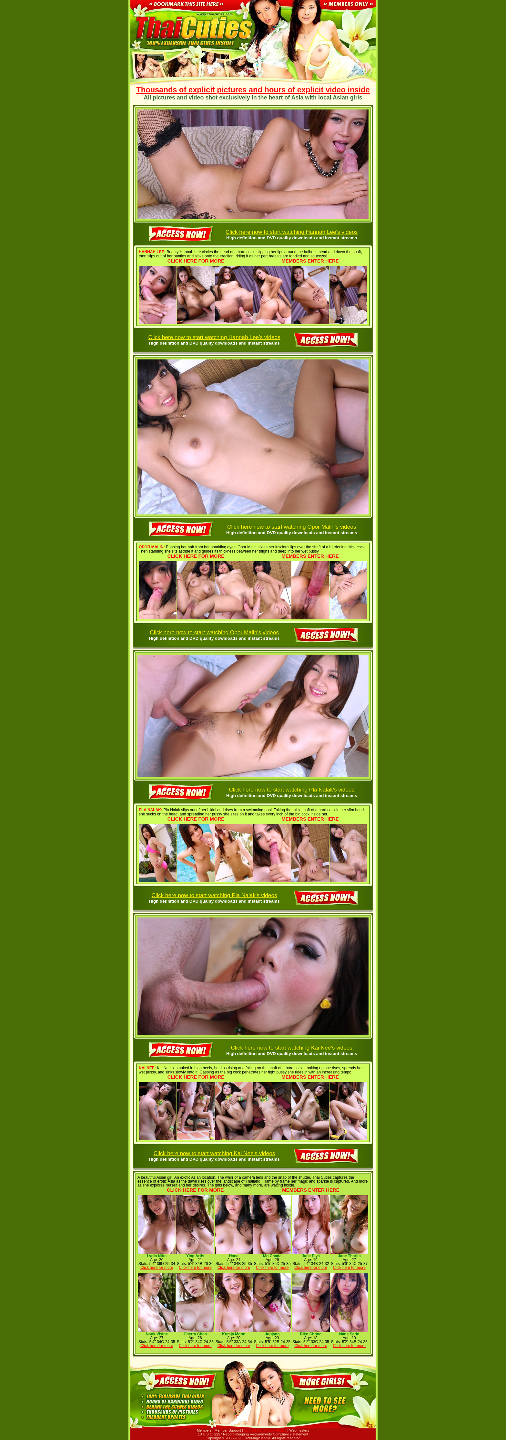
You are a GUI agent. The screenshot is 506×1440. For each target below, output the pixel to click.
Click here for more (196, 261)
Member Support (228, 1430)
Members (204, 1430)
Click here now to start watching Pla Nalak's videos (291, 789)
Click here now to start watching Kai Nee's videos (291, 1047)
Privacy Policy (275, 1430)
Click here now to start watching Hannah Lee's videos (292, 232)
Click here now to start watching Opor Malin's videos (291, 526)
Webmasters (299, 1430)
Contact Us (252, 1430)
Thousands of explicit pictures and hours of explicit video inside (252, 90)
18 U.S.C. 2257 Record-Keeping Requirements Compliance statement (253, 1434)
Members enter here (310, 261)
